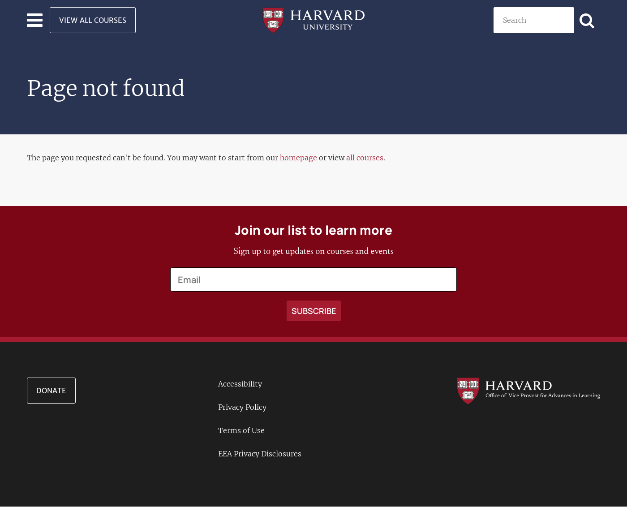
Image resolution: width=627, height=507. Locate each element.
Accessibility (240, 383)
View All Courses (92, 20)
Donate (51, 390)
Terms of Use (241, 430)
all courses (364, 157)
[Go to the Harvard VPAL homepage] (528, 390)
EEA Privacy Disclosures (259, 453)
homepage (298, 157)
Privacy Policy (242, 407)
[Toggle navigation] (35, 20)
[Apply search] (587, 20)
